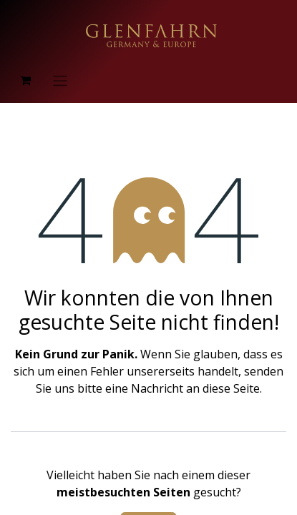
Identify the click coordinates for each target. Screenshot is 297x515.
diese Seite (231, 388)
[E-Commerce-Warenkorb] (25, 80)
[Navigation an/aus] (60, 80)
